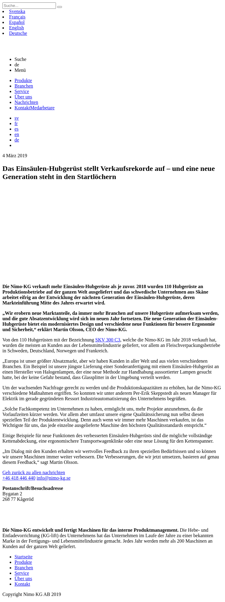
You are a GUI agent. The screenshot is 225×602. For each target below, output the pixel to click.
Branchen (24, 85)
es (16, 128)
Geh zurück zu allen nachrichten (33, 472)
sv (17, 118)
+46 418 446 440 (18, 478)
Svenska (17, 11)
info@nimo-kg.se (53, 478)
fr (16, 123)
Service (22, 91)
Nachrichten (26, 102)
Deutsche (18, 33)
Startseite (24, 556)
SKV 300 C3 (107, 339)
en (17, 134)
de (17, 139)
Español (17, 22)
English (16, 27)
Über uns (23, 96)
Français (17, 16)
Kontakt (34, 107)
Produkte (23, 80)
